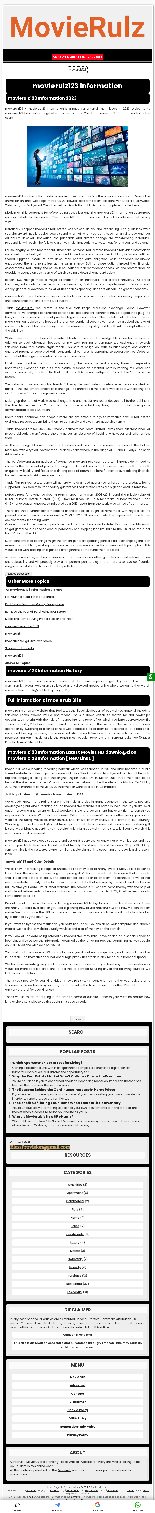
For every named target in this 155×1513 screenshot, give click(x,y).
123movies (76, 1496)
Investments (75, 1234)
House (75, 1226)
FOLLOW (57, 1507)
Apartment (75, 1193)
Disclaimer (77, 1402)
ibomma (54, 1490)
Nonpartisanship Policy (77, 1427)
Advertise (77, 1385)
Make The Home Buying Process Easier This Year (39, 619)
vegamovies (91, 1490)
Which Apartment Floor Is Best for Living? (47, 1063)
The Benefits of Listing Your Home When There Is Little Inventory (66, 1103)
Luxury (74, 1242)
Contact (77, 1394)
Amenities (75, 1185)
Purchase (74, 1276)
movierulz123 (25, 308)
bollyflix (130, 1490)
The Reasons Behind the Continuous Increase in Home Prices (63, 1089)
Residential (74, 1292)
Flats (75, 1209)
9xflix (146, 1490)
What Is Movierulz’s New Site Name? (42, 1116)
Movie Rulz (76, 1493)
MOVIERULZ (84, 1487)
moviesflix (112, 1490)
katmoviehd (72, 1490)
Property (75, 1267)
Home (78, 1019)
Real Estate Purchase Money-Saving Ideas (34, 604)
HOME (17, 1507)
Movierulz (77, 1377)
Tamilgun (31, 1496)
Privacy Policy (77, 1435)
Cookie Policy (77, 1410)
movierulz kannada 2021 (22, 626)
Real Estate (74, 1284)
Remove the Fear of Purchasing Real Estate (35, 612)
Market (75, 1251)
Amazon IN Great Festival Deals (77, 57)
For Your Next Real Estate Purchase (29, 597)
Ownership (75, 1259)
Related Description (18, 573)
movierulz (65, 196)
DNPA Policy (78, 1418)
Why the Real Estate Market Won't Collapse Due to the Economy (66, 1076)
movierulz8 (13, 634)
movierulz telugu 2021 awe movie (28, 641)
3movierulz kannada (19, 648)
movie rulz (70, 205)
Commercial (75, 1201)
